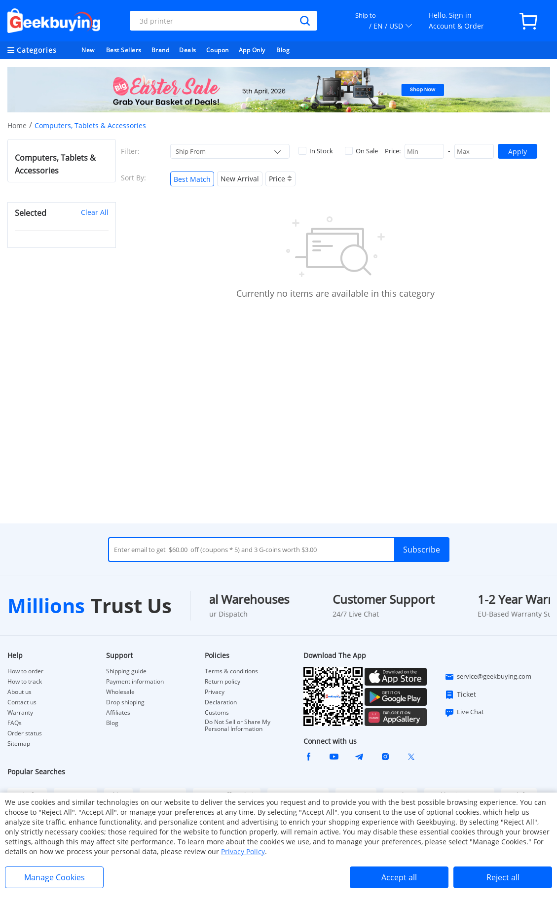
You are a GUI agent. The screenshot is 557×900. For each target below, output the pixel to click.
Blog (283, 50)
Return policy (222, 681)
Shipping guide (126, 671)
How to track (24, 681)
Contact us (22, 702)
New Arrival (240, 178)
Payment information (135, 681)
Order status (24, 733)
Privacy (214, 692)
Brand (160, 50)
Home (17, 125)
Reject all (503, 877)
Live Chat (464, 712)
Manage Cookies (54, 877)
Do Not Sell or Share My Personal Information (237, 725)
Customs (217, 712)
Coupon (217, 50)
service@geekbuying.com (488, 677)
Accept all (399, 877)
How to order (25, 671)
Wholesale (120, 692)
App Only (252, 50)
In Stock (315, 150)
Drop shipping (125, 702)
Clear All (95, 212)
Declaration (221, 702)
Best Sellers (124, 50)
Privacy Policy (243, 851)
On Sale (361, 150)
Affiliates (118, 712)
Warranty (20, 712)
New (88, 50)
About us (19, 692)
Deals (187, 50)
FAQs (14, 723)
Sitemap (18, 743)
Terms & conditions (231, 671)
